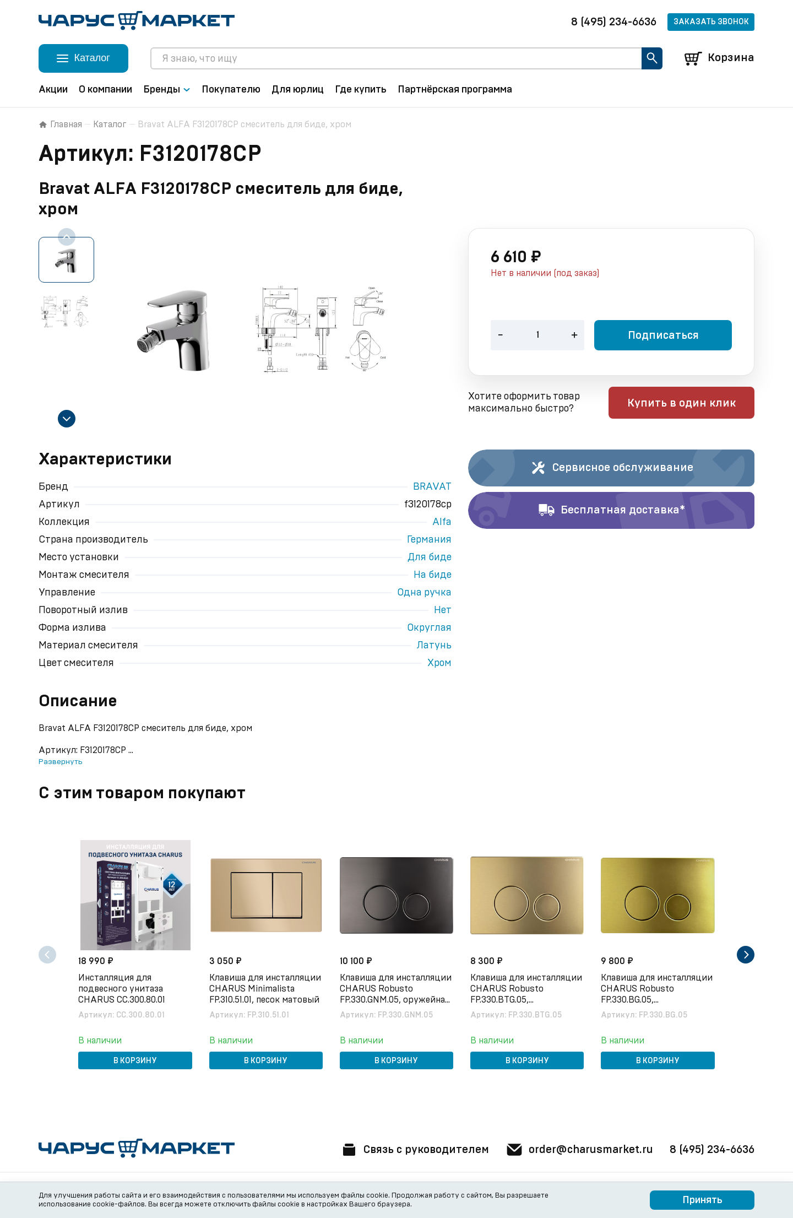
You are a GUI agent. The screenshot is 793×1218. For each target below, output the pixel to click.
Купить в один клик (684, 403)
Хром (439, 663)
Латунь (434, 646)
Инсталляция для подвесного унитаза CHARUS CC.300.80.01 (122, 988)
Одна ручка (424, 593)
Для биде (430, 557)
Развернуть (60, 762)
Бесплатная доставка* (611, 510)
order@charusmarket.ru (578, 1150)
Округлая (429, 628)
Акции (53, 90)
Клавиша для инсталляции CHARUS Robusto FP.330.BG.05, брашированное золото (657, 989)
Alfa (442, 522)
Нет (443, 610)
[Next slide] (66, 418)
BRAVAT (432, 487)
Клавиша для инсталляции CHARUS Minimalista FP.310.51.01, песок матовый (265, 988)
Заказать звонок (711, 22)
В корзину (135, 1061)
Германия (429, 540)
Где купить (361, 90)
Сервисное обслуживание (611, 468)
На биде (433, 575)
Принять (702, 1200)
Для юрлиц (297, 90)
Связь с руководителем (411, 1150)
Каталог (110, 124)
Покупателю (231, 90)
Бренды (167, 90)
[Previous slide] (66, 237)
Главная (60, 124)
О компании (105, 90)
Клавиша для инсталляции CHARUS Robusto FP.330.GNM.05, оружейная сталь (396, 989)
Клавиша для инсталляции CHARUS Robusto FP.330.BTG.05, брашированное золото (527, 989)
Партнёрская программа (455, 90)
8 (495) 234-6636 (613, 22)
